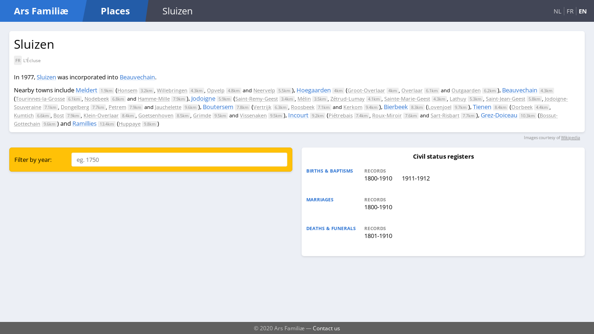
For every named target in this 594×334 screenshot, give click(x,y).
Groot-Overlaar (366, 90)
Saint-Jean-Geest (505, 98)
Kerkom (352, 106)
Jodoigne (203, 98)
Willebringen (172, 90)
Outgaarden (466, 90)
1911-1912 (416, 178)
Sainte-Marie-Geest (407, 98)
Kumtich (24, 115)
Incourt (298, 115)
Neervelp (264, 90)
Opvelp (216, 90)
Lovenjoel (440, 106)
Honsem (127, 90)
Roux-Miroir (387, 115)
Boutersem (218, 107)
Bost (58, 115)
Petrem (117, 106)
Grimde (202, 115)
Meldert (86, 90)
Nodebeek (96, 98)
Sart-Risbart (445, 115)
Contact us (326, 328)
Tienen (482, 107)
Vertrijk (262, 106)
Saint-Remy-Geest (256, 98)
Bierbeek (396, 107)
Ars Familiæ (41, 11)
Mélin (304, 98)
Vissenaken (253, 115)
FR (570, 11)
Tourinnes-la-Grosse (40, 98)
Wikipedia (570, 138)
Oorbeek (522, 106)
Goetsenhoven (156, 115)
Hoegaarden (314, 90)
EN (583, 11)
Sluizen (46, 77)
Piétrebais (341, 115)
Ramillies (84, 123)
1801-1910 (378, 235)
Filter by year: (33, 159)
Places (115, 11)
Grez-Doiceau (499, 115)
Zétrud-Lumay (347, 98)
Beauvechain (137, 77)
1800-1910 (378, 178)
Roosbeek (303, 106)
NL (558, 11)
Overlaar (412, 90)
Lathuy (458, 98)
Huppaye (130, 123)
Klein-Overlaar (101, 115)
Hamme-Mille (154, 98)
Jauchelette (168, 106)
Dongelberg (75, 106)
